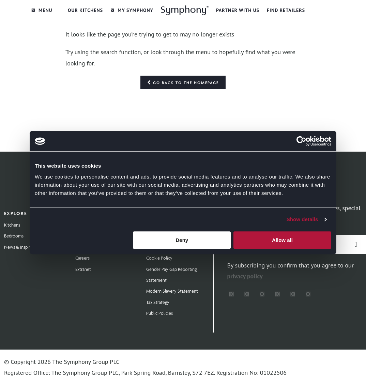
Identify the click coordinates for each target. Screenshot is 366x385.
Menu (41, 10)
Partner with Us (237, 10)
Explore (15, 213)
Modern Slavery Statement (172, 291)
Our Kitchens (85, 10)
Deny (182, 240)
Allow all (282, 240)
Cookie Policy (159, 258)
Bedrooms (14, 235)
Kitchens (12, 225)
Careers (82, 258)
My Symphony (131, 10)
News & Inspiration (22, 247)
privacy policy (245, 276)
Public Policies (159, 313)
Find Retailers (286, 10)
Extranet (83, 269)
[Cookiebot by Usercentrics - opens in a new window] (301, 141)
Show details (302, 219)
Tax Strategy (157, 302)
